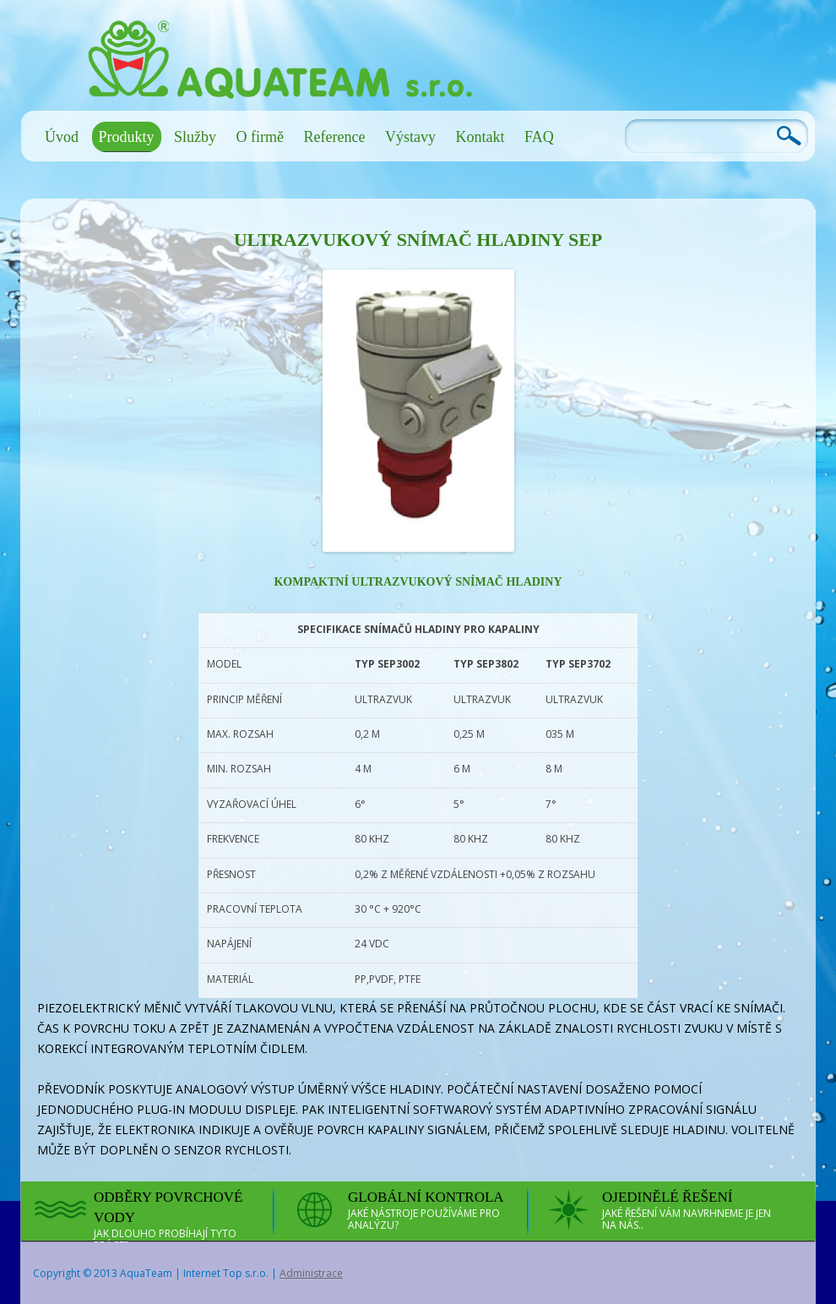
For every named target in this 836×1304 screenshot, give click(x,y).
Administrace (311, 1273)
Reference (335, 136)
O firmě (260, 136)
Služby (195, 136)
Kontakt (479, 136)
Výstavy (410, 136)
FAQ (539, 136)
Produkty (127, 136)
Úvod (62, 136)
